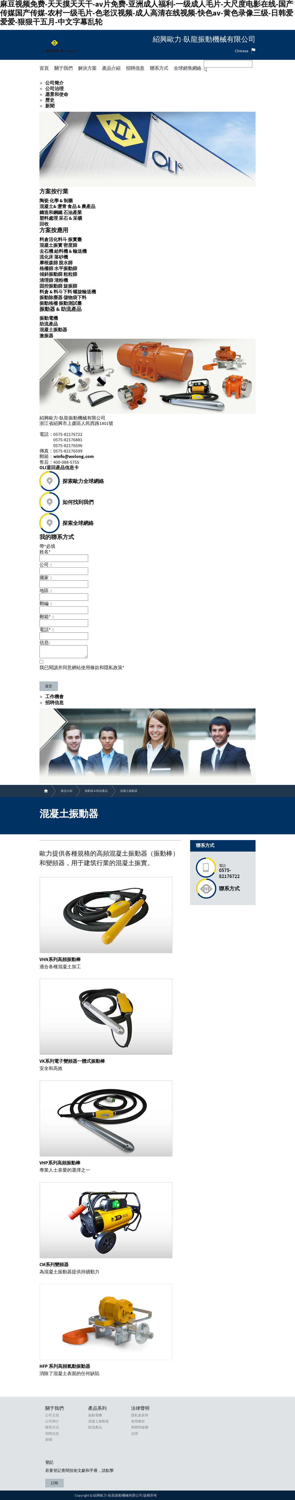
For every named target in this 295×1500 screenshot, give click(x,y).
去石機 (46, 251)
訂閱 (54, 1483)
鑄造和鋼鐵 (51, 212)
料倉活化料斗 (53, 239)
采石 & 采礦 (70, 218)
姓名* (45, 551)
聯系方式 (229, 888)
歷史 (49, 100)
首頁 (44, 69)
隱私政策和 (139, 1415)
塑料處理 (48, 218)
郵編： (46, 603)
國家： (46, 577)
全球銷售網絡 (187, 69)
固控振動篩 (51, 286)
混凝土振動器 (98, 1421)
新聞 (49, 106)
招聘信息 (54, 703)
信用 (134, 1434)
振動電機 (95, 1415)
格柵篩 (46, 268)
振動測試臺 (70, 303)
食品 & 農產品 (81, 206)
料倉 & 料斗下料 (55, 292)
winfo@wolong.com (73, 456)
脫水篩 (66, 263)
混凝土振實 (51, 245)
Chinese (241, 50)
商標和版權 (139, 1427)
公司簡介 (54, 83)
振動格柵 (48, 303)
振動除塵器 (51, 297)
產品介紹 (66, 791)
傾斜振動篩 (51, 274)
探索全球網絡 (78, 523)
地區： (46, 590)
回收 (44, 224)
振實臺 (75, 239)
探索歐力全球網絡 (83, 481)
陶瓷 (44, 201)
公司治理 (54, 89)
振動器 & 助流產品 (96, 791)
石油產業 (72, 212)
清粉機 (61, 280)
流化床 (46, 257)
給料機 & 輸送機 (70, 251)
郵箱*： (47, 616)
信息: (44, 642)
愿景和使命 (56, 94)
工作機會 (54, 697)
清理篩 (46, 280)
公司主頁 (52, 1415)
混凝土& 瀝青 (53, 206)
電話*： (47, 629)
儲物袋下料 (74, 297)
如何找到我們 (78, 502)
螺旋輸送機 (84, 292)
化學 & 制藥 (61, 201)
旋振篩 (70, 286)
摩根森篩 (48, 263)
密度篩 (70, 245)
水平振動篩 (65, 268)
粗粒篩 (70, 274)
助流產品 (95, 1427)
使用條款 (138, 1421)
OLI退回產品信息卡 (59, 468)
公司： (46, 564)
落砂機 (61, 257)
